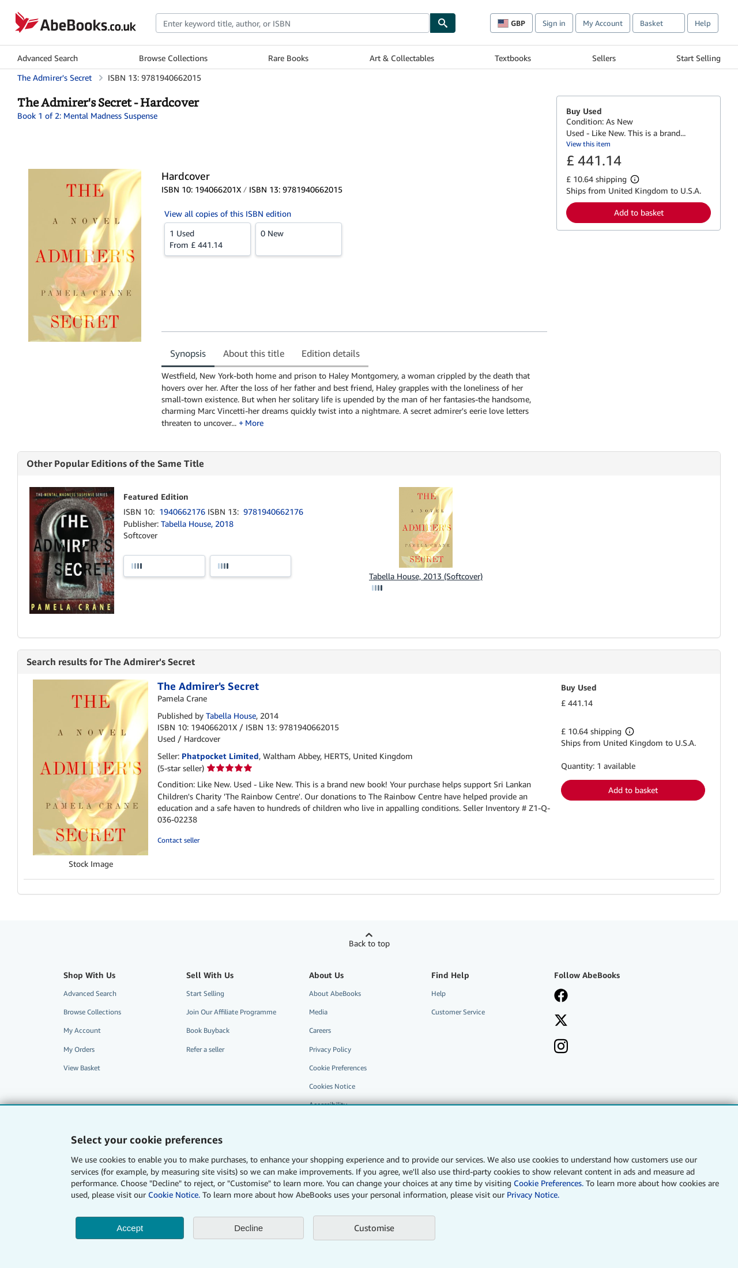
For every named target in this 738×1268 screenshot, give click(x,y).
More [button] (254, 423)
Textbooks (513, 58)
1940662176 (183, 511)
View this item (588, 143)
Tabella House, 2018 (197, 524)
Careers (320, 1030)
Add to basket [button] (639, 212)
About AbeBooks (335, 993)
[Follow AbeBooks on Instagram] (561, 1047)
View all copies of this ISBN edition (227, 213)
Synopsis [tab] (188, 353)
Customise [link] (374, 1227)
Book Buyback (207, 1030)
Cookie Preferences (338, 1067)
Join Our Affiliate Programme (231, 1011)
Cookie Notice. (174, 1194)
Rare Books (288, 58)
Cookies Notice (332, 1086)
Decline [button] (248, 1228)
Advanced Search (47, 58)
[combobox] (293, 23)
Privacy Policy (330, 1049)
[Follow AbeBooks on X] (561, 1021)
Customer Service (458, 1011)
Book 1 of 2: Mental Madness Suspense (87, 115)
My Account (603, 23)
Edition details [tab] (331, 353)
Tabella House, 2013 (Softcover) (426, 576)
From (208, 239)
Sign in (554, 23)
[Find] (442, 23)
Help (703, 23)
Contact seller (178, 840)
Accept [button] (129, 1228)
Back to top (369, 943)
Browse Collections (173, 58)
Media (318, 1011)
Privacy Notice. (533, 1194)
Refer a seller (205, 1049)
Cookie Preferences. (548, 1183)
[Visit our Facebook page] (561, 996)
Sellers (604, 58)
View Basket (81, 1067)
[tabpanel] (354, 399)
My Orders (79, 1049)
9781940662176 (273, 511)
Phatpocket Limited (220, 756)
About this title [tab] (253, 353)
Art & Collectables (402, 58)
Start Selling (698, 58)
